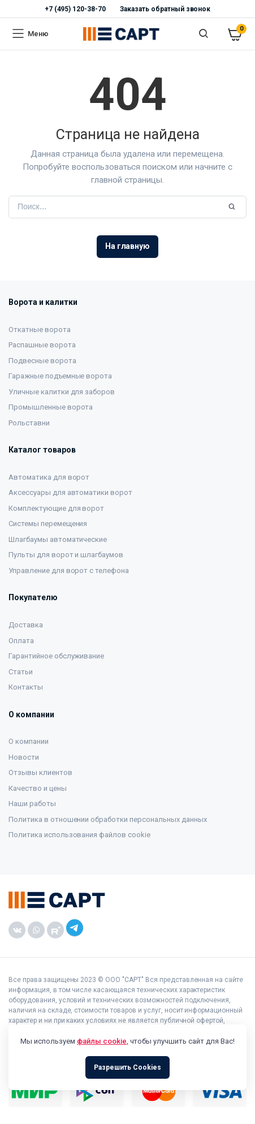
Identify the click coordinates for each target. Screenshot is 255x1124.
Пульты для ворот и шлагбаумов (65, 554)
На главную (127, 246)
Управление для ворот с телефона (68, 570)
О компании (28, 741)
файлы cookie (102, 1041)
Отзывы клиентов (40, 772)
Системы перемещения (47, 523)
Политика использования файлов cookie (79, 834)
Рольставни (29, 423)
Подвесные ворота (42, 360)
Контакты (25, 687)
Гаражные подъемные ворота (60, 376)
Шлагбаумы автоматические (57, 539)
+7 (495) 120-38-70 (75, 9)
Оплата (21, 640)
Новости (23, 757)
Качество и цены (37, 788)
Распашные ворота (42, 345)
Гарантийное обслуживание (56, 656)
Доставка (25, 625)
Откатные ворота (39, 329)
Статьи (20, 671)
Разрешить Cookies (127, 1067)
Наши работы (32, 803)
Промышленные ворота (50, 407)
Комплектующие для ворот (56, 508)
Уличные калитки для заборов (61, 391)
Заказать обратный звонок (165, 9)
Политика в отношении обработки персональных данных (107, 819)
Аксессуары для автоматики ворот (70, 492)
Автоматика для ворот (48, 477)
